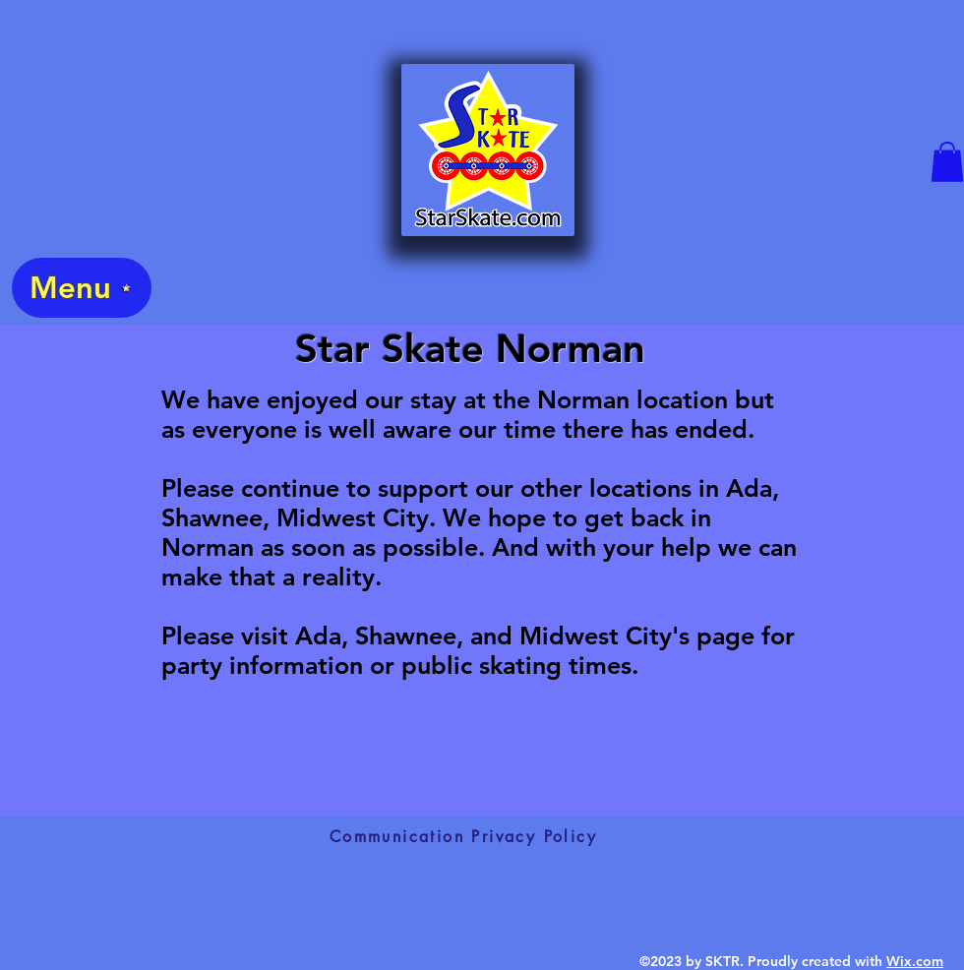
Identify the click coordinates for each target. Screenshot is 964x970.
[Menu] (81, 288)
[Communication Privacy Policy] (463, 836)
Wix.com (914, 961)
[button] (947, 162)
